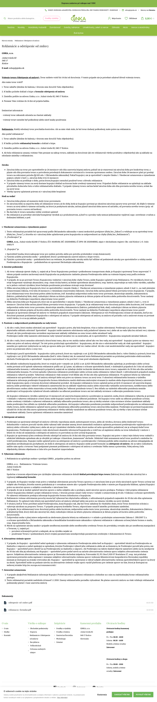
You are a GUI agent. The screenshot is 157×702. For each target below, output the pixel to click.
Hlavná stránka (7, 40)
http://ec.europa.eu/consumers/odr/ (39, 565)
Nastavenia (102, 694)
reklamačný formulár (30, 143)
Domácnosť (55, 27)
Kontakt (6, 635)
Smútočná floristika (63, 635)
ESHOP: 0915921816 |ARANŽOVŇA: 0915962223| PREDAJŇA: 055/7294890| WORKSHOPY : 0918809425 (81, 10)
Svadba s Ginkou (62, 632)
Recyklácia (33, 642)
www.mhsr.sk (43, 559)
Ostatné (58, 642)
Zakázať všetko (122, 694)
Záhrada (115, 27)
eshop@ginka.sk (129, 10)
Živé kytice (78, 33)
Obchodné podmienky (38, 628)
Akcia (125, 27)
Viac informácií (62, 697)
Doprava (32, 632)
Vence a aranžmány (140, 27)
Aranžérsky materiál (37, 27)
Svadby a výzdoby (62, 628)
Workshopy (60, 639)
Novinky (21, 27)
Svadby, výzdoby (51, 18)
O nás (5, 628)
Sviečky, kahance (71, 27)
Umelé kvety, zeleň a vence (95, 27)
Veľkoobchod (34, 645)
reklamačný (22, 477)
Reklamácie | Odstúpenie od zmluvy (27, 40)
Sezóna (10, 27)
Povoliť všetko (143, 694)
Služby (5, 632)
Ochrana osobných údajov (37, 651)
